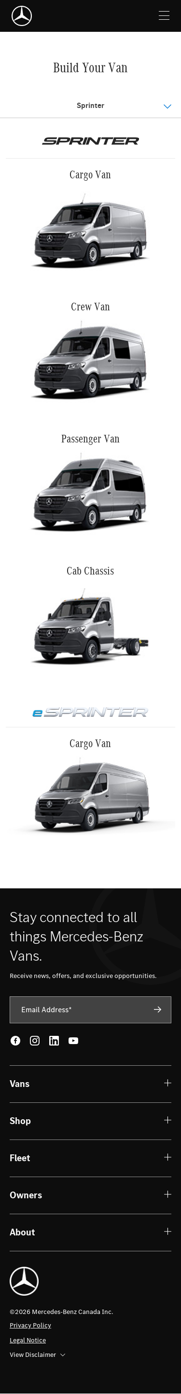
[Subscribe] (157, 1009)
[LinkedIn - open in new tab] (54, 1040)
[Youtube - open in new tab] (73, 1040)
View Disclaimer (37, 1354)
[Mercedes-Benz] (22, 16)
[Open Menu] (90, 106)
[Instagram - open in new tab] (35, 1040)
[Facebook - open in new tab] (15, 1040)
